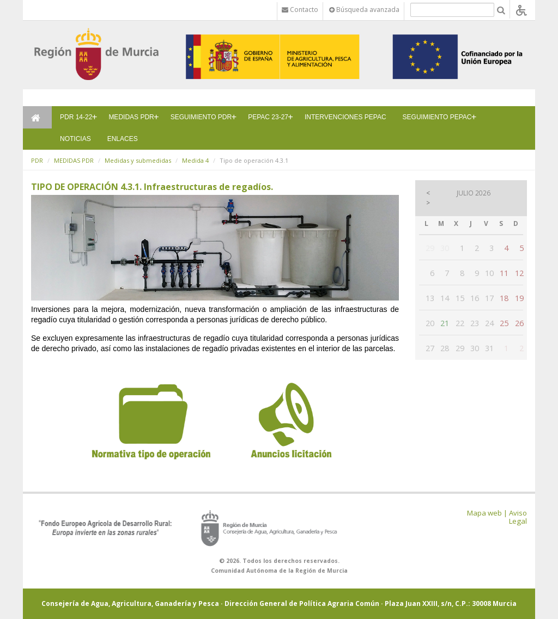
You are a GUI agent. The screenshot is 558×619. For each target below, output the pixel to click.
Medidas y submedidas (138, 160)
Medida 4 (195, 160)
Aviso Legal (518, 517)
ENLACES (122, 139)
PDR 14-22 (76, 117)
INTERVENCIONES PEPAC (345, 117)
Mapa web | (487, 513)
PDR (37, 160)
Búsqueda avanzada (364, 9)
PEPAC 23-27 (268, 117)
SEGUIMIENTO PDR (201, 117)
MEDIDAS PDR (131, 117)
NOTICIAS (75, 139)
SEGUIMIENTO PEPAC (437, 117)
